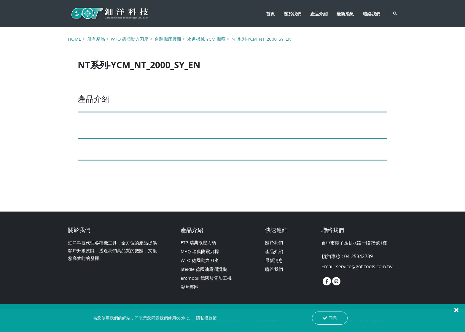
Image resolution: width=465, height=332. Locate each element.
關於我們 (292, 14)
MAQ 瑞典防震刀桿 (200, 251)
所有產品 (96, 39)
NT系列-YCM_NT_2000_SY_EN (261, 39)
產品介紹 (318, 14)
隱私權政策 (206, 318)
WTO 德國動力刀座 (200, 260)
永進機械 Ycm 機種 (206, 39)
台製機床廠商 (168, 39)
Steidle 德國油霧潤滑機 (204, 269)
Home (74, 39)
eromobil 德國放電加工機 (206, 278)
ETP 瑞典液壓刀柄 (198, 242)
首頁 (270, 14)
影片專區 (189, 287)
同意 (330, 318)
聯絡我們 (371, 14)
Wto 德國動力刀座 (130, 39)
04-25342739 (358, 256)
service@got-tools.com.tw (364, 266)
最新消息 (345, 14)
